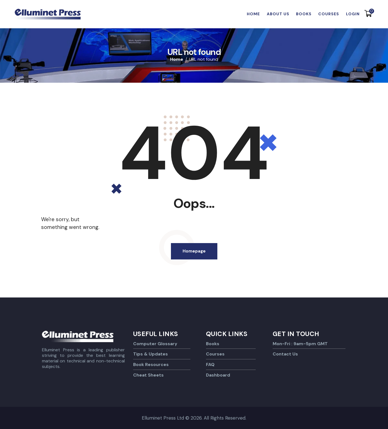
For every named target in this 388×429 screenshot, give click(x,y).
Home (176, 59)
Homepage (194, 251)
